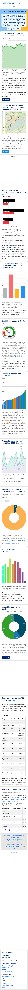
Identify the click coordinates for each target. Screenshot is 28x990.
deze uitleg (17, 355)
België (13, 249)
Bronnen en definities (8, 976)
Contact (4, 987)
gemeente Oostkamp (10, 543)
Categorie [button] (5, 716)
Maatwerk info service (8, 985)
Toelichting (6, 100)
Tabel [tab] (10, 39)
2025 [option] (6, 501)
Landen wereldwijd (7, 971)
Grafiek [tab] (5, 39)
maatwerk (6, 593)
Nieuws (4, 978)
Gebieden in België (7, 966)
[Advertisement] (14, 172)
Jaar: (3, 501)
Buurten (5, 151)
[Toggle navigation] (14, 6)
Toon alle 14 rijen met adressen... (11, 830)
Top (15, 848)
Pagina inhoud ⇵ (14, 29)
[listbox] (7, 501)
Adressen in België (7, 968)
